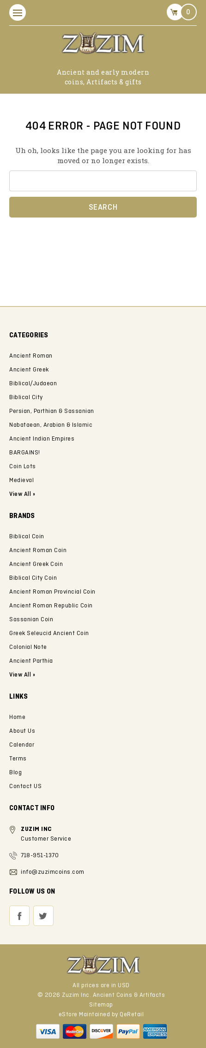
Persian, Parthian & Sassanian (51, 411)
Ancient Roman (31, 356)
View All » (22, 675)
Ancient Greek (29, 370)
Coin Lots (22, 467)
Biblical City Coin (33, 578)
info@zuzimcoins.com (53, 872)
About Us (22, 731)
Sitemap (101, 1005)
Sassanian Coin (31, 620)
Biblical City (26, 397)
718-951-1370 (40, 856)
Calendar (21, 745)
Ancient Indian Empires (41, 439)
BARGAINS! (24, 453)
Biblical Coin (26, 537)
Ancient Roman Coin (38, 550)
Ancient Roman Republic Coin (51, 606)
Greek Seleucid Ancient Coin (49, 633)
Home (17, 717)
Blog (15, 773)
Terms (18, 759)
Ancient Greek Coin (36, 564)
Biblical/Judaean (33, 384)
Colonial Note (28, 647)
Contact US (25, 786)
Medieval (21, 480)
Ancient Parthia (31, 661)
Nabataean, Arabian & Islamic (50, 425)
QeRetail (132, 1015)
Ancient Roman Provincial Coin (52, 592)
